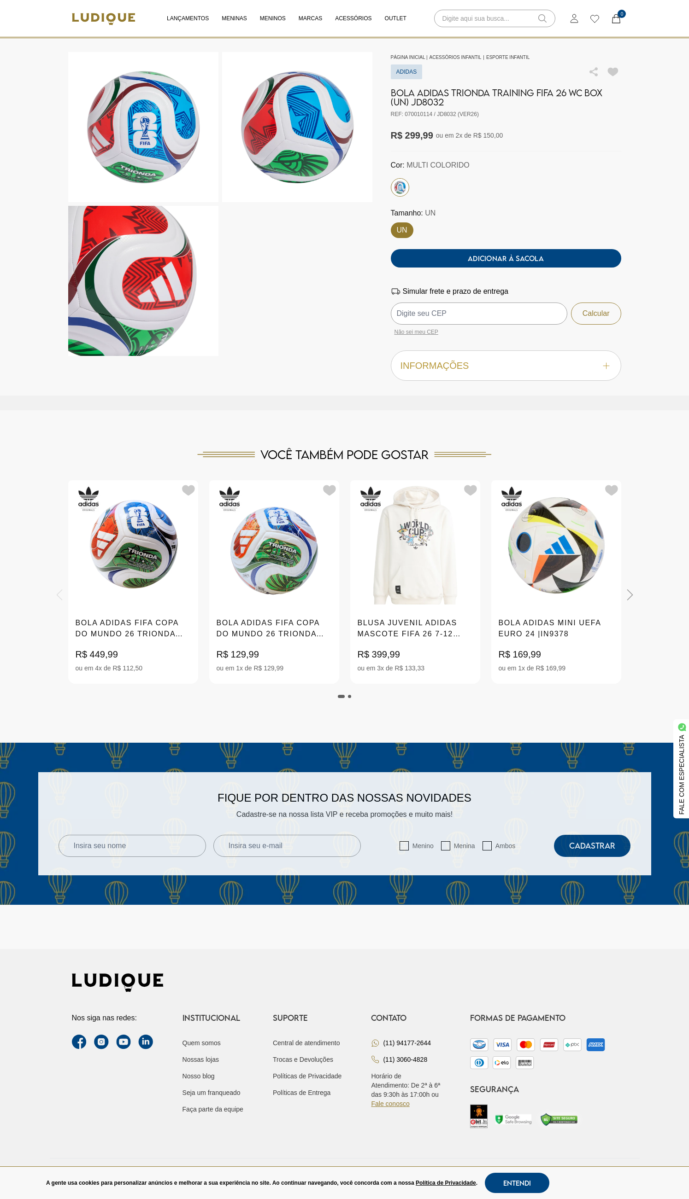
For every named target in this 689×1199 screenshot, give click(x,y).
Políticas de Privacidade (307, 1076)
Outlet (395, 18)
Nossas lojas (201, 1059)
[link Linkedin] (145, 1042)
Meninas (234, 18)
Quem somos (202, 1043)
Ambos (505, 846)
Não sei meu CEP (416, 332)
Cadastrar (592, 845)
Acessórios (353, 18)
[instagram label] (101, 1042)
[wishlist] (594, 18)
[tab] (341, 696)
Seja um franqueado (212, 1092)
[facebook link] (79, 1042)
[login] (574, 18)
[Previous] (59, 594)
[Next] (630, 594)
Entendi (517, 1183)
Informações (506, 366)
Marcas (310, 18)
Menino (423, 846)
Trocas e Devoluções (303, 1059)
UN (402, 230)
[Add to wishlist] (613, 71)
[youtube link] (123, 1042)
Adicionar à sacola (506, 258)
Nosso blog (199, 1076)
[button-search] (542, 18)
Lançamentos (188, 18)
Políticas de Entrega (301, 1092)
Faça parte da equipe (213, 1109)
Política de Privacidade (446, 1183)
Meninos (273, 18)
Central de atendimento (306, 1043)
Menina (464, 846)
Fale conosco (390, 1103)
